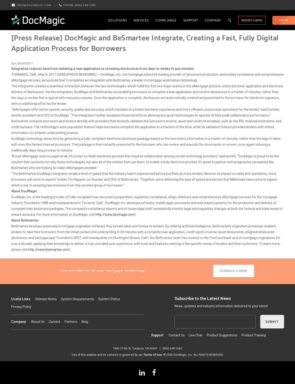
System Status (109, 299)
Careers (54, 322)
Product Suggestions (222, 335)
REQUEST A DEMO (251, 20)
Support (190, 20)
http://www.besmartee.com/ (49, 249)
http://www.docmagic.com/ (116, 214)
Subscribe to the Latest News (202, 298)
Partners (71, 322)
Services (141, 20)
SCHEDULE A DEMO (233, 271)
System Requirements (77, 299)
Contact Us (177, 335)
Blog (85, 322)
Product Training (254, 335)
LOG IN (283, 20)
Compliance (166, 20)
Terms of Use (152, 354)
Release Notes (46, 299)
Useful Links (20, 299)
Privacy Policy (21, 307)
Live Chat (195, 335)
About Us (38, 322)
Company (213, 20)
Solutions (117, 20)
